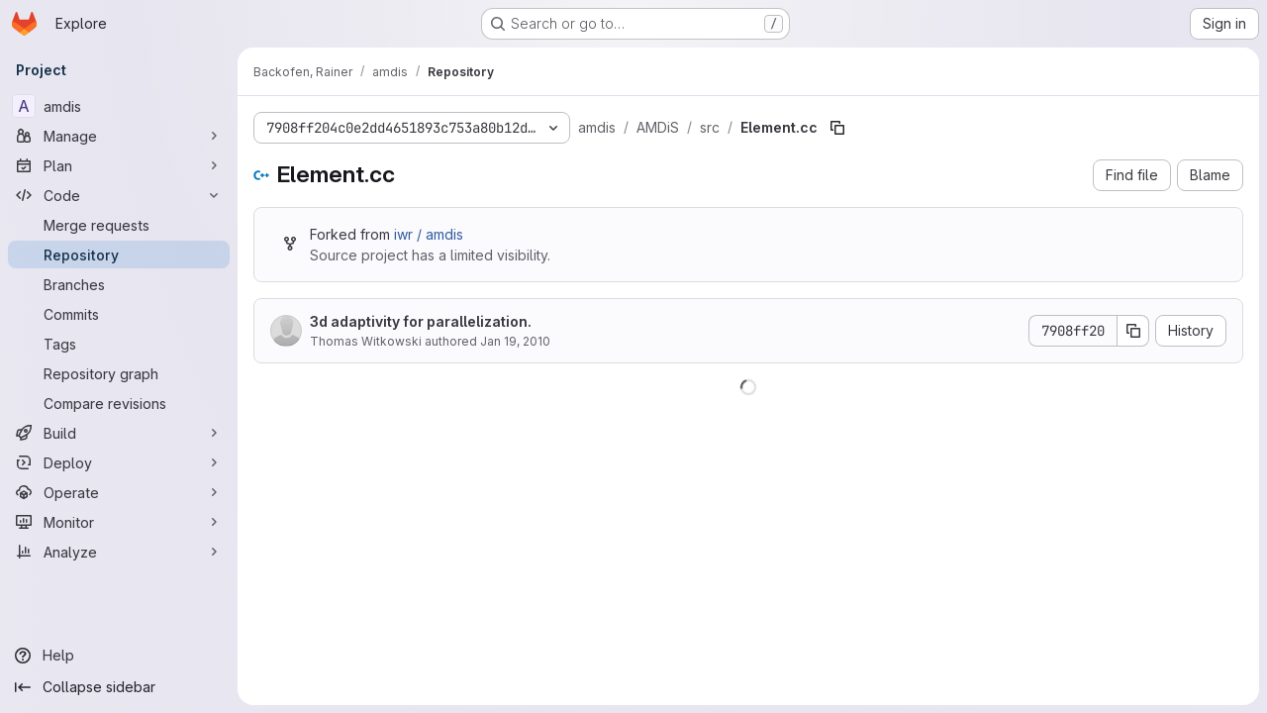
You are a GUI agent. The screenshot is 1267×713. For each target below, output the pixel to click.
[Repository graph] (119, 373)
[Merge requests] (119, 225)
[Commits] (119, 314)
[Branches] (119, 284)
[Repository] (119, 254)
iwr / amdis (428, 234)
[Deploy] (119, 462)
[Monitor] (119, 522)
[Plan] (119, 165)
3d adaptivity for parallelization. (421, 321)
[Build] (119, 433)
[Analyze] (119, 551)
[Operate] (119, 492)
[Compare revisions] (119, 403)
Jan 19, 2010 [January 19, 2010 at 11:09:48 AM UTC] (515, 341)
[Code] (119, 195)
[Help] (119, 655)
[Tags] (119, 343)
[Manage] (119, 136)
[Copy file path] (837, 128)
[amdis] (119, 106)
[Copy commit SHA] (1133, 331)
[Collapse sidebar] (119, 687)
